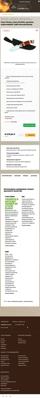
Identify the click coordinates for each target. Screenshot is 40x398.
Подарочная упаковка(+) (14, 104)
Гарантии (3, 346)
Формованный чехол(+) (14, 98)
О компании (4, 344)
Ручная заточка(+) (12, 86)
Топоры (2, 361)
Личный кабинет (22, 340)
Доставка (3, 340)
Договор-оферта (5, 376)
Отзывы (2, 342)
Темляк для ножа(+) (12, 92)
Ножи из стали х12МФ (23, 361)
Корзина (20, 338)
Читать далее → (9, 245)
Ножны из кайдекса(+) (14, 89)
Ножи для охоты (5, 355)
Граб (7, 252)
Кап (23, 196)
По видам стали (14, 18)
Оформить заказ (22, 342)
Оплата (2, 338)
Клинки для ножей (5, 363)
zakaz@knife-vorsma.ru (6, 324)
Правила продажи (5, 377)
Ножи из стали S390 (23, 357)
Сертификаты (4, 383)
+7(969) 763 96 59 (4, 321)
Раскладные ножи (5, 359)
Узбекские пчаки (22, 365)
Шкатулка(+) (11, 107)
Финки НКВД (21, 363)
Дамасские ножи (5, 365)
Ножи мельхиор (28, 301)
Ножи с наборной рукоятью (15, 301)
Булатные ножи (22, 355)
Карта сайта (3, 385)
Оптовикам (3, 348)
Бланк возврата (4, 379)
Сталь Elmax (10, 196)
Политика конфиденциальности (8, 381)
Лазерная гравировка (12, 81)
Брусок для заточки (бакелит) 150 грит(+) (18, 101)
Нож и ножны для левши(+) (15, 95)
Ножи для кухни (4, 357)
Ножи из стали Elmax (25, 18)
